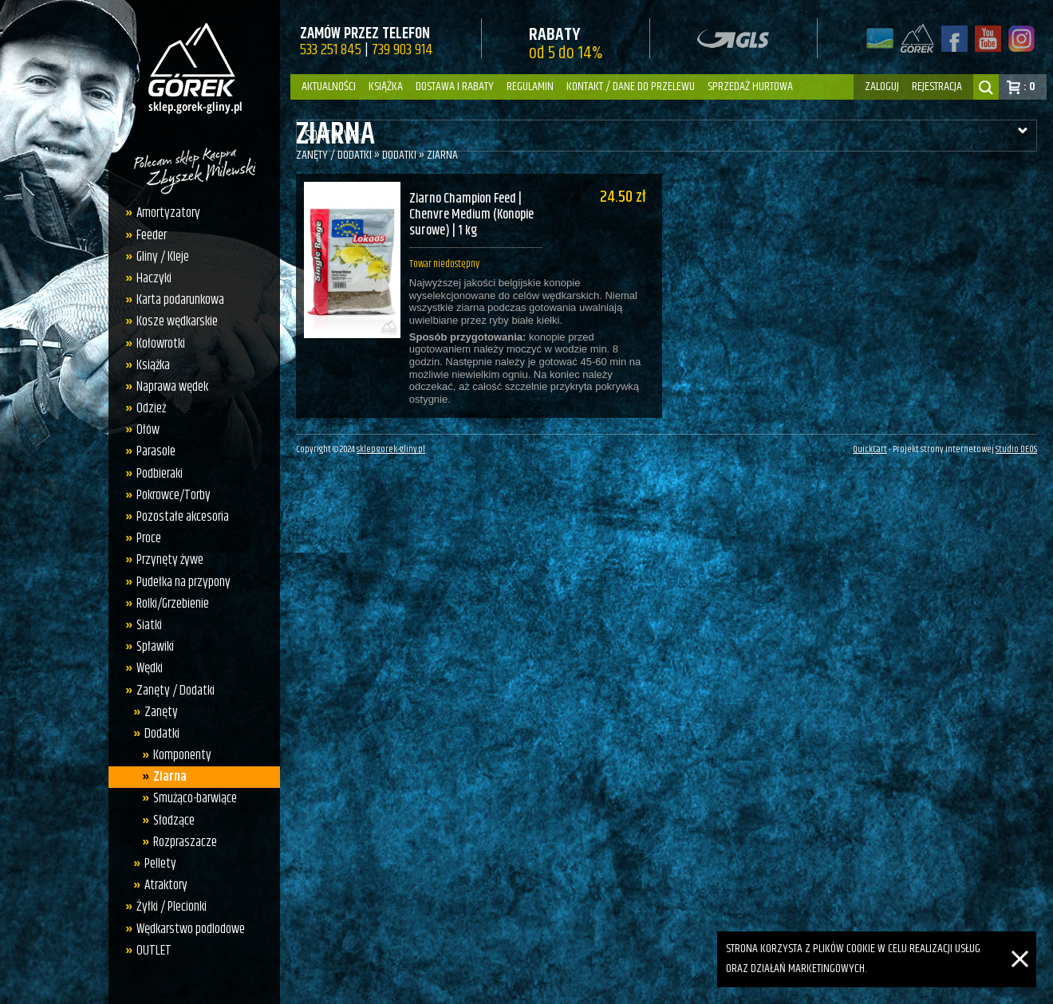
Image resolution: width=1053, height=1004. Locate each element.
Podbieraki (159, 473)
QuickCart (870, 458)
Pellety (160, 863)
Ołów (148, 429)
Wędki (149, 668)
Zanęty (161, 712)
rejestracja (937, 86)
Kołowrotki (160, 343)
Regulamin (530, 86)
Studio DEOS (1016, 458)
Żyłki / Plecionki (171, 906)
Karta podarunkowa (180, 299)
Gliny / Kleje (162, 256)
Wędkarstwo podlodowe (190, 929)
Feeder (151, 235)
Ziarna (170, 776)
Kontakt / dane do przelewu (630, 86)
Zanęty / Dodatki (175, 690)
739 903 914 (402, 49)
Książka (386, 86)
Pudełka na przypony (183, 582)
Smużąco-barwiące (195, 798)
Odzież (151, 408)
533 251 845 (330, 49)
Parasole (156, 451)
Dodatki (161, 733)
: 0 (1029, 86)
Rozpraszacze (185, 842)
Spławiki (155, 646)
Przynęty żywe (169, 559)
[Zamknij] (1020, 940)
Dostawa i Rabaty (455, 86)
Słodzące (174, 820)
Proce (148, 538)
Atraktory (165, 885)
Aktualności (329, 86)
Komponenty (182, 755)
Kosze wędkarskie (177, 321)
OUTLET (154, 950)
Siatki (149, 625)
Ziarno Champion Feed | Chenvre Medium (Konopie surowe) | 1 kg (468, 215)
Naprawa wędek (172, 386)
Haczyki (154, 278)
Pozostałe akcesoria (182, 516)
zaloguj (882, 86)
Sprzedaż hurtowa (750, 86)
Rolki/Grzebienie (172, 603)
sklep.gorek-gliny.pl (391, 458)
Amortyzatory (168, 213)
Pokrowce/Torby (173, 495)
